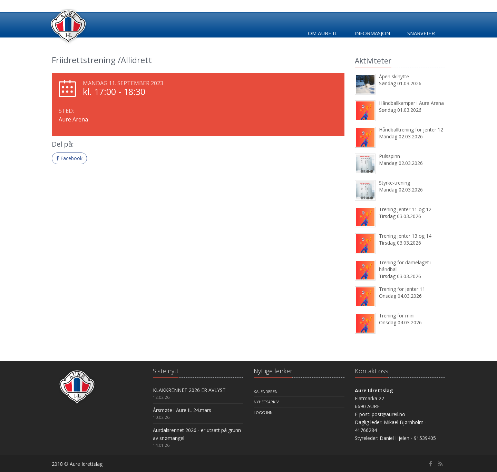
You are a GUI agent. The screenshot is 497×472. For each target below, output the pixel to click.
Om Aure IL (322, 33)
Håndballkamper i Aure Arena (411, 103)
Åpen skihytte (394, 76)
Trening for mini (397, 315)
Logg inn (263, 412)
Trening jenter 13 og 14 (405, 236)
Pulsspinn (389, 156)
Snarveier (421, 33)
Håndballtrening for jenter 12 (411, 129)
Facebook (69, 158)
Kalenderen (265, 391)
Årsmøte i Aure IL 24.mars (182, 410)
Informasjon (372, 33)
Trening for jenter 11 (402, 289)
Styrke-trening (394, 182)
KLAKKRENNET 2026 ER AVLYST (189, 390)
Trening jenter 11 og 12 (405, 209)
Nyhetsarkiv (266, 401)
